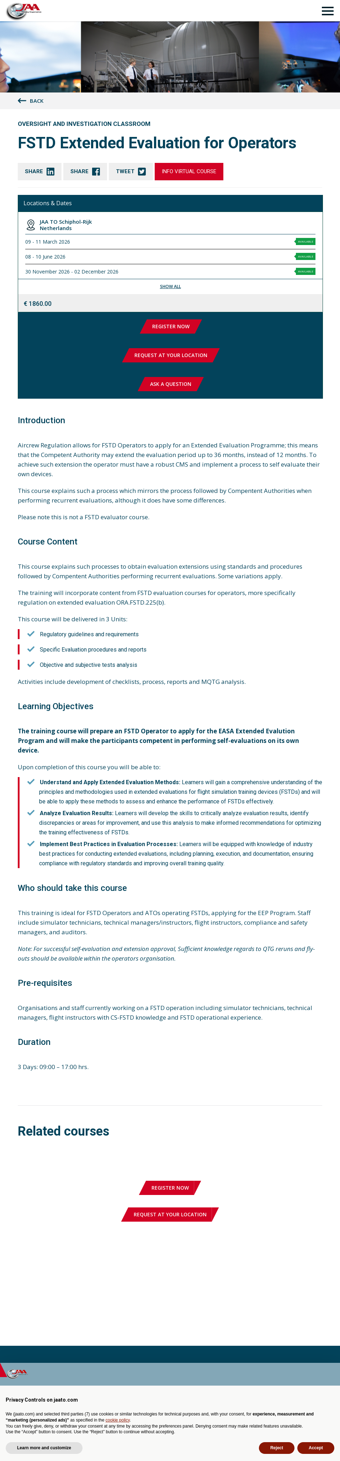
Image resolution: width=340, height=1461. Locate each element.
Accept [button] (316, 1447)
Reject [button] (276, 1447)
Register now (171, 326)
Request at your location (170, 355)
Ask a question (170, 384)
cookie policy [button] (118, 1420)
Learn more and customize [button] (44, 1447)
